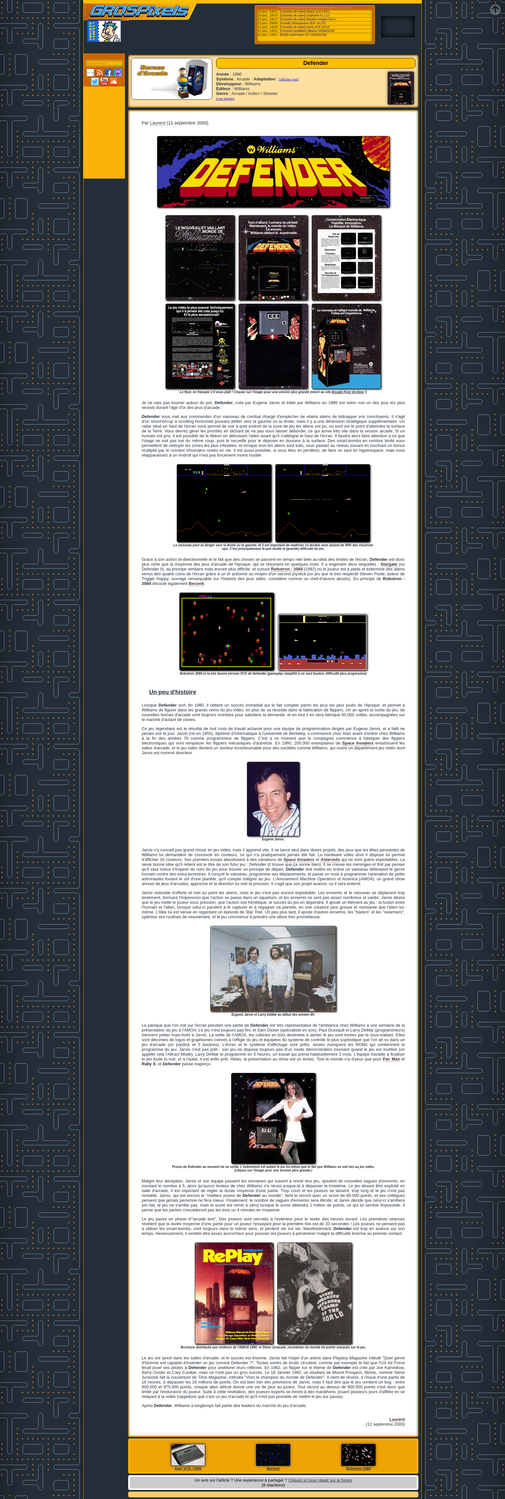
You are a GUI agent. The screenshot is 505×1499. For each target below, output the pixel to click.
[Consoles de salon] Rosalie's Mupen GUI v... (309, 19)
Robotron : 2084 (287, 569)
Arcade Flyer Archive (348, 392)
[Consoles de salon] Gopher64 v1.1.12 (304, 15)
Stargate (388, 564)
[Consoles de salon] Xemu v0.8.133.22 (305, 27)
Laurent (157, 122)
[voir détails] (225, 98)
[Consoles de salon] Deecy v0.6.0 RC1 (305, 11)
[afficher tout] (289, 79)
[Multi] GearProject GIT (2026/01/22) (303, 34)
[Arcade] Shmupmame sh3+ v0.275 (302, 23)
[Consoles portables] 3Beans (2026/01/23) (307, 30)
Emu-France (342, 7)
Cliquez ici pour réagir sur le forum (320, 1480)
